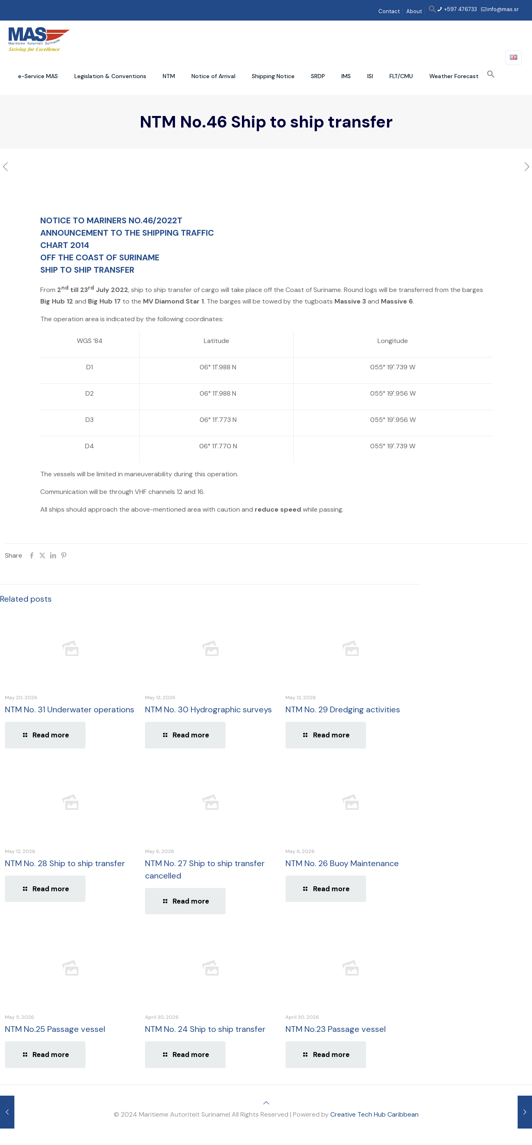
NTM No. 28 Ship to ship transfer (65, 863)
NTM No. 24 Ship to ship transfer (205, 1029)
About (414, 11)
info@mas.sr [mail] (503, 9)
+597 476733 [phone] (460, 9)
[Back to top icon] (266, 1103)
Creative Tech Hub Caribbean (374, 1114)
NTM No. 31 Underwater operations (69, 709)
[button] (432, 11)
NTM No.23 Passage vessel (336, 1029)
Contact (389, 11)
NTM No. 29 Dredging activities (343, 709)
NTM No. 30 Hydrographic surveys (208, 709)
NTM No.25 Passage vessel (55, 1029)
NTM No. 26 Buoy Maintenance (342, 863)
